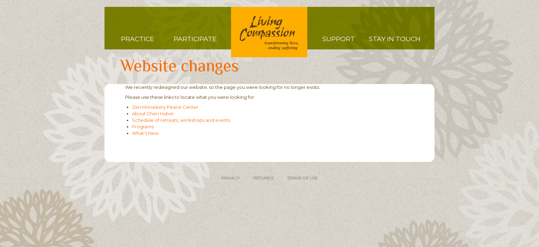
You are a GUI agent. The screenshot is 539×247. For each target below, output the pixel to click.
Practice (137, 39)
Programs (143, 126)
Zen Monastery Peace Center (165, 107)
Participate (195, 39)
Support (338, 39)
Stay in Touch (394, 39)
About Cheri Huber (153, 113)
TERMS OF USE (302, 177)
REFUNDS (263, 177)
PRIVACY (230, 177)
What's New (145, 133)
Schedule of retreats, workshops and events (181, 120)
